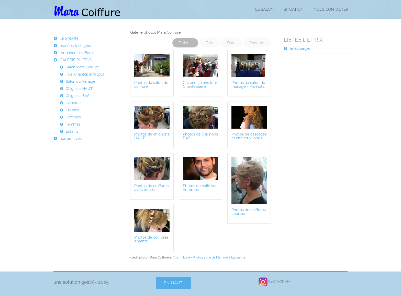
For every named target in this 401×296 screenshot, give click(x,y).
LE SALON (264, 9)
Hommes (73, 117)
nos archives (71, 138)
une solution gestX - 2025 (81, 282)
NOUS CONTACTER (331, 9)
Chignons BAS (78, 96)
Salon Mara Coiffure (82, 67)
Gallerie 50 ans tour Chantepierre (200, 84)
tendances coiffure (76, 53)
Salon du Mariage (80, 81)
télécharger (300, 48)
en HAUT (173, 283)
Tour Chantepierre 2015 (85, 74)
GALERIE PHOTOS (76, 60)
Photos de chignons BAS (200, 136)
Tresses (72, 110)
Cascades (74, 103)
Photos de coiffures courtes (248, 211)
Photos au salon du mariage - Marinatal (248, 84)
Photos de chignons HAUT (151, 136)
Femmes (73, 124)
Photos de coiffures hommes (200, 187)
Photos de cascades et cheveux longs (249, 136)
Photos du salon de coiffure (151, 84)
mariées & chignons (77, 45)
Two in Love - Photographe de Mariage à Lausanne (209, 257)
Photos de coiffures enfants (151, 239)
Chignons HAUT (79, 89)
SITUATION (294, 9)
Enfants (72, 131)
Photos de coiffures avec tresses (151, 187)
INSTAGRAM (274, 281)
